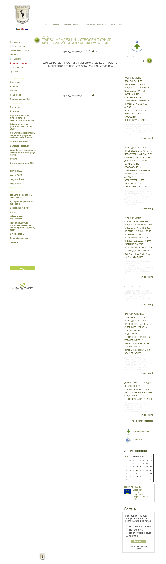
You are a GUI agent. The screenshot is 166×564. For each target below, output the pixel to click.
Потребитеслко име (19, 256)
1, (84, 51)
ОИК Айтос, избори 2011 (95, 24)
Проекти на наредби (20, 99)
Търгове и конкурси (19, 142)
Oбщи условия (70, 559)
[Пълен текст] (147, 138)
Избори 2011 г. (17, 234)
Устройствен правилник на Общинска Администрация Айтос (23, 152)
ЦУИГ (11, 167)
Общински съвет (16, 78)
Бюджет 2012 (15, 187)
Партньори (85, 559)
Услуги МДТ (15, 183)
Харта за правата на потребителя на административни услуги (22, 117)
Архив (13, 212)
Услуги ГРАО (16, 171)
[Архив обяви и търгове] (142, 421)
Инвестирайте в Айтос (21, 208)
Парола (13, 261)
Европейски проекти (20, 238)
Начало (44, 24)
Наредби (14, 86)
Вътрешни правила (19, 146)
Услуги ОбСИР (17, 179)
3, (90, 51)
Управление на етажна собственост (21, 196)
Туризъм (14, 71)
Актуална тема (15, 191)
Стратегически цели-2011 (22, 163)
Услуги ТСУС (16, 175)
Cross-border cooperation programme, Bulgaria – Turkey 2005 (140, 494)
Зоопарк (14, 242)
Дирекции (14, 111)
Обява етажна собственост (16, 217)
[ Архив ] (138, 549)
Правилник (15, 95)
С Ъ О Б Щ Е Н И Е (133, 287)
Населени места (17, 46)
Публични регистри (72, 24)
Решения (14, 91)
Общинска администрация (21, 103)
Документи (15, 42)
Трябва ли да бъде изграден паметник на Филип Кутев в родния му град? (22, 226)
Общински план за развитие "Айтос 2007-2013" (21, 126)
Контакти (14, 55)
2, (87, 51)
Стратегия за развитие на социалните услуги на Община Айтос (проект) (22, 135)
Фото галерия (116, 24)
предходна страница (72, 51)
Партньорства (16, 67)
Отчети (13, 159)
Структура (15, 82)
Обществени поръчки (19, 50)
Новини (56, 24)
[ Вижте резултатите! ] (138, 546)
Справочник (15, 59)
